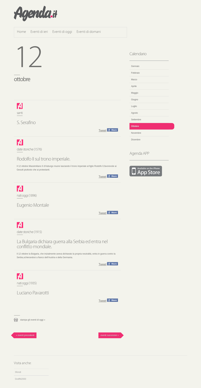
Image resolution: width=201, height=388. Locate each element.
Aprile (134, 86)
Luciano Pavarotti (33, 293)
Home (21, 32)
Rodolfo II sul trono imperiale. (43, 159)
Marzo (134, 79)
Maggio (134, 93)
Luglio (134, 106)
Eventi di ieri (39, 32)
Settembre (136, 119)
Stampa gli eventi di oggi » (32, 320)
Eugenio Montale (33, 205)
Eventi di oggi (62, 32)
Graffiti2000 (20, 379)
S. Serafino (26, 122)
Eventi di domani (89, 32)
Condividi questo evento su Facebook (112, 129)
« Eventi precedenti (25, 335)
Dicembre (135, 139)
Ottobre (135, 126)
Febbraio (135, 73)
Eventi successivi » (110, 335)
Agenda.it (35, 13)
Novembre (136, 133)
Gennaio (135, 66)
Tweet (102, 130)
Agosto (134, 113)
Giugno (134, 99)
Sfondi (18, 372)
